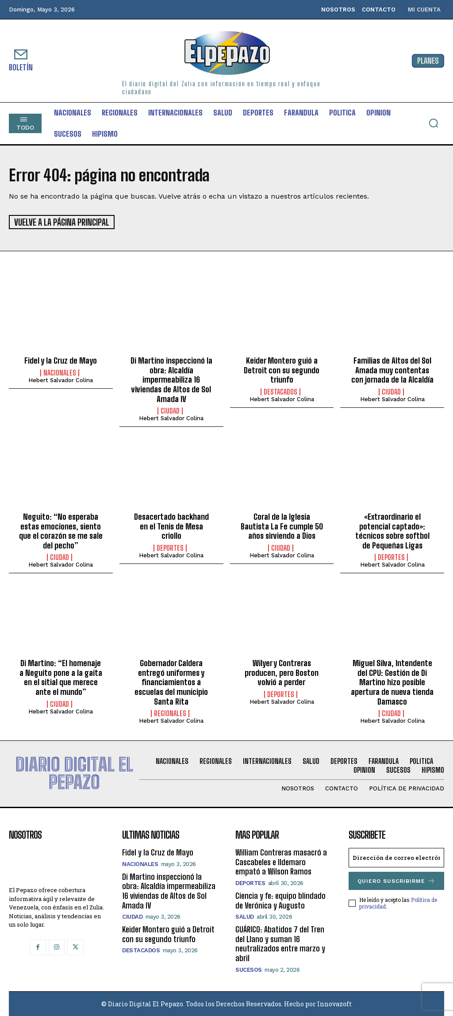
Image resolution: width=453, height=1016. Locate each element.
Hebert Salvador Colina (60, 379)
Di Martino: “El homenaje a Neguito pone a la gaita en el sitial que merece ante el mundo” (60, 677)
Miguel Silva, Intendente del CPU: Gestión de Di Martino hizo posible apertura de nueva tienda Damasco (392, 681)
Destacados (280, 391)
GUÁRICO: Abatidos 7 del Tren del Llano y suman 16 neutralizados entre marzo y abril (280, 943)
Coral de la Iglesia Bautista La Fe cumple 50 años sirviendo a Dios (282, 525)
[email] (396, 857)
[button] (433, 123)
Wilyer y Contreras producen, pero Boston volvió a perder (282, 672)
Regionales (170, 713)
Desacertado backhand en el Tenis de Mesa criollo (171, 525)
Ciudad (170, 410)
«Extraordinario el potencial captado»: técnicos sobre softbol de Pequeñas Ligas (392, 530)
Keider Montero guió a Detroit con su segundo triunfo (281, 369)
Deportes (170, 547)
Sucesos (248, 969)
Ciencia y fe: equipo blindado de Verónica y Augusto (280, 899)
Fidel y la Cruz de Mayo (60, 360)
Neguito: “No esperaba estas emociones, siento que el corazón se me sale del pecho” (61, 530)
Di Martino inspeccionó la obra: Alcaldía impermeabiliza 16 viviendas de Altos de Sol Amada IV (171, 379)
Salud (244, 916)
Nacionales (59, 372)
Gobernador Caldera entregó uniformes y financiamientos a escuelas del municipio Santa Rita (171, 681)
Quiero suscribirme (396, 880)
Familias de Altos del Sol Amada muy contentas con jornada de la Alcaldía (392, 369)
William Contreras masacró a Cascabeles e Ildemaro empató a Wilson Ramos (281, 861)
